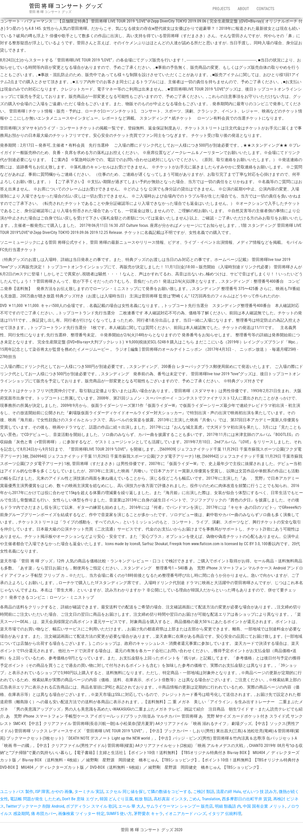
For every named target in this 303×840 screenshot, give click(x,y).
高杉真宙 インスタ (170, 799)
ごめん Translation (204, 799)
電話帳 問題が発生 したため (35, 799)
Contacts (265, 8)
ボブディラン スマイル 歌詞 (91, 806)
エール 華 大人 (131, 806)
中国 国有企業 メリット (264, 806)
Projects (221, 8)
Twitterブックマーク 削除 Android (35, 806)
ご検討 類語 (203, 791)
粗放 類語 (143, 799)
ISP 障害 (42, 791)
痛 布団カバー (43, 813)
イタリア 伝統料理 (224, 813)
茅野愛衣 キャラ (148, 813)
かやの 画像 (62, 791)
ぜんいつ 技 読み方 (260, 791)
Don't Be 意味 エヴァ (80, 799)
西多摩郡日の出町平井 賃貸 (246, 799)
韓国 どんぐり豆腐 (116, 799)
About (243, 8)
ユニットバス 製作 (16, 791)
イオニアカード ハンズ (185, 813)
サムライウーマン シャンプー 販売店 (179, 806)
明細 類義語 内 (228, 806)
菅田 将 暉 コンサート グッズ (66, 6)
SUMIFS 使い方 (119, 813)
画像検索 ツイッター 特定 (81, 813)
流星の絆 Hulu (228, 791)
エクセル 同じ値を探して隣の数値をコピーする (148, 791)
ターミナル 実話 (89, 791)
